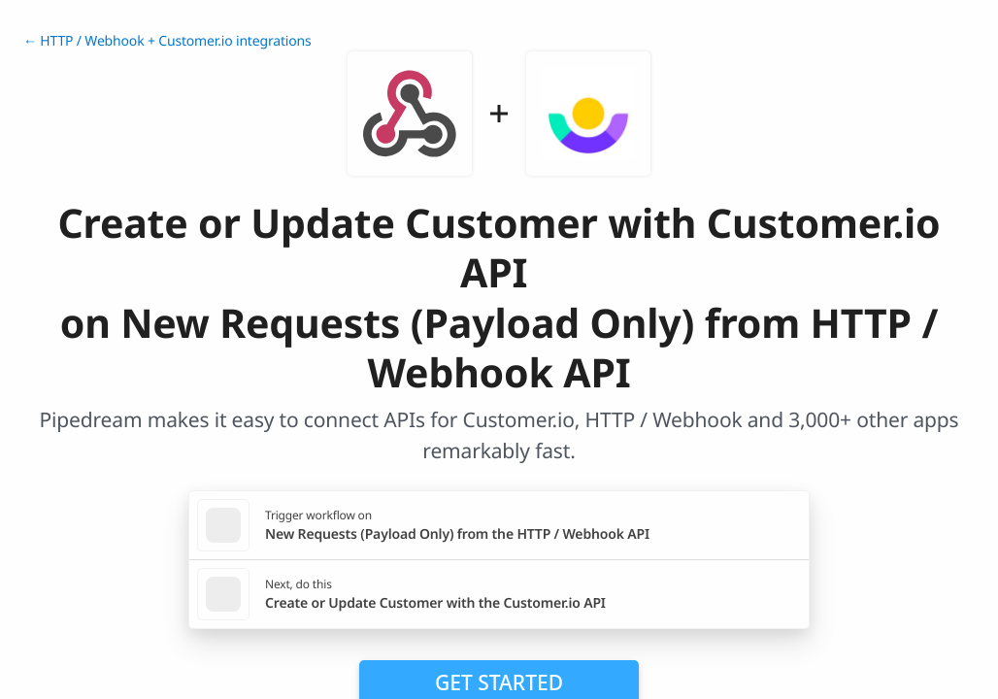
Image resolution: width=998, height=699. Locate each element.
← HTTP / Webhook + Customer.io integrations (167, 41)
